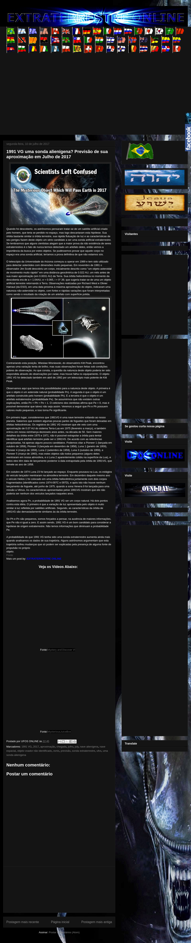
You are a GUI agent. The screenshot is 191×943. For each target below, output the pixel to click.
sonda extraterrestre (83, 750)
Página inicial (60, 922)
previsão (65, 750)
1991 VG (26, 746)
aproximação (47, 746)
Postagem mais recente (22, 922)
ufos (98, 750)
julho (70, 746)
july (77, 746)
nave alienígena (89, 746)
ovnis (56, 750)
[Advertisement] (37, 90)
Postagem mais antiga (96, 922)
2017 (36, 746)
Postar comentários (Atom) (64, 932)
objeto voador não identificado (34, 750)
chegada (61, 746)
